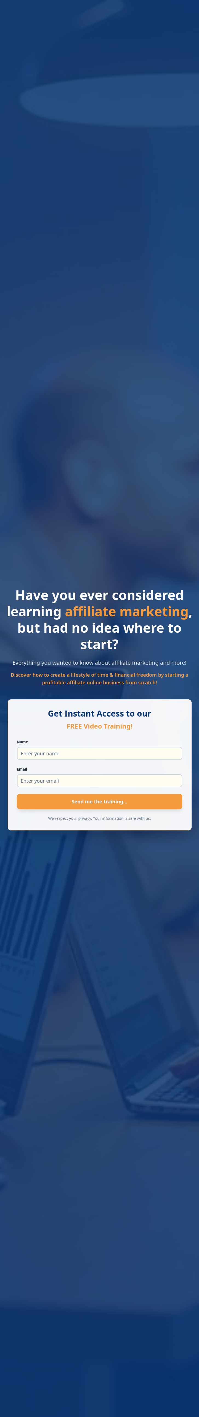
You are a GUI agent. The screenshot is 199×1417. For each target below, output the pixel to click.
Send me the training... (99, 801)
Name (22, 741)
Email (22, 769)
